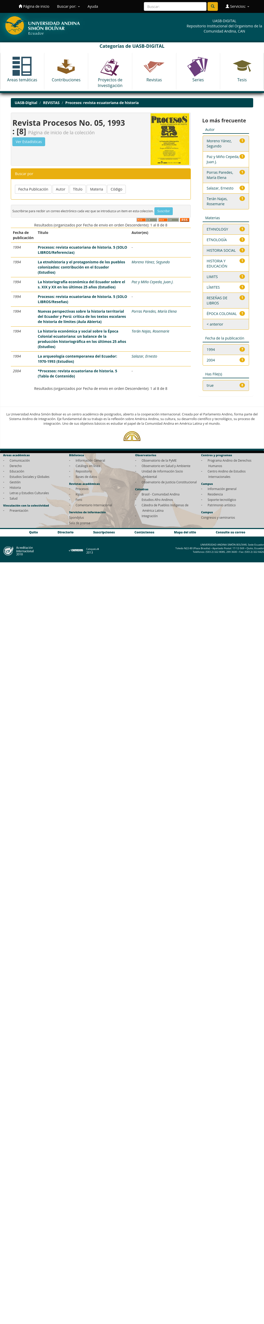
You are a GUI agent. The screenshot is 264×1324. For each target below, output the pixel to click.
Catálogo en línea (88, 466)
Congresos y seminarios (218, 517)
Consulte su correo (230, 532)
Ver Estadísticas (29, 141)
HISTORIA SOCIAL (221, 250)
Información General (90, 460)
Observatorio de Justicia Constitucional (169, 482)
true (210, 385)
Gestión (15, 482)
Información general (222, 489)
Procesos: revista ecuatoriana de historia (102, 102)
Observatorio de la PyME (159, 460)
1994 (211, 349)
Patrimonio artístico (222, 505)
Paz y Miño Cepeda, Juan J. (152, 281)
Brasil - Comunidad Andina (160, 494)
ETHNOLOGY (217, 229)
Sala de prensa (79, 523)
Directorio (65, 532)
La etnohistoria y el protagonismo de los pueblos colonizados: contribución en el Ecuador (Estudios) (81, 267)
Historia (15, 487)
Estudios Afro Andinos (157, 500)
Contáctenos (144, 532)
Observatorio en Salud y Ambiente (166, 466)
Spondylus (76, 517)
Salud (14, 498)
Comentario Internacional (94, 505)
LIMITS (212, 276)
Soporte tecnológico (222, 500)
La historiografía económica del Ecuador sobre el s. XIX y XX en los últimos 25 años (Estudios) (81, 284)
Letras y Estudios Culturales (29, 493)
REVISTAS (51, 102)
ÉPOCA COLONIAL (222, 313)
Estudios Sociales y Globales (29, 477)
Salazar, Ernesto (144, 356)
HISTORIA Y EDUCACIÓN (217, 263)
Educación (17, 471)
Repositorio (84, 471)
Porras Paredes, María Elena (154, 311)
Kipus (80, 494)
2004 (211, 360)
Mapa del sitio (185, 532)
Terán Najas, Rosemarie (150, 331)
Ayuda (93, 6)
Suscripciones (104, 532)
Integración (150, 516)
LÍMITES (213, 287)
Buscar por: (68, 6)
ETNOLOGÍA (217, 239)
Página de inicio (34, 6)
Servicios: (237, 6)
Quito (33, 532)
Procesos (82, 489)
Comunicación (20, 460)
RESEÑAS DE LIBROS (217, 300)
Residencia (215, 494)
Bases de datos (86, 477)
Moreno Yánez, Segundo (150, 261)
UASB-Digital (26, 102)
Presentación (19, 510)
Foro (79, 500)
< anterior (215, 324)
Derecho (16, 466)
